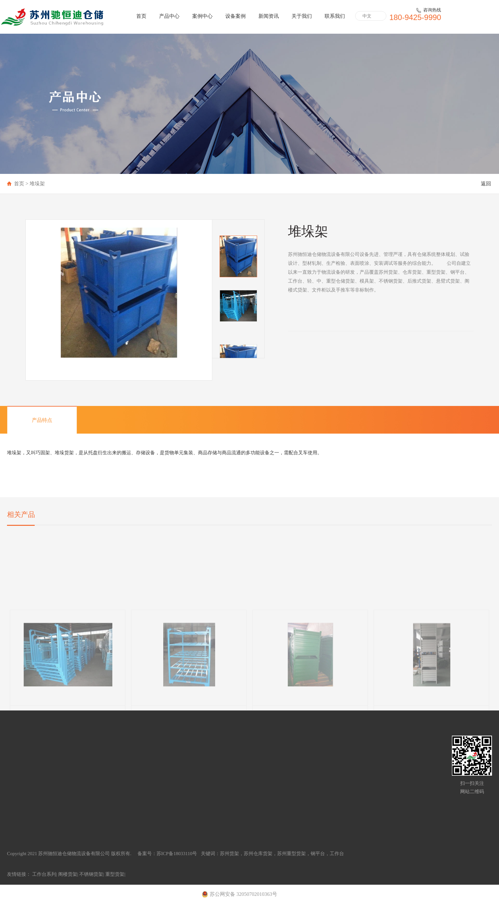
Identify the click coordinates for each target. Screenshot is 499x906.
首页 (141, 16)
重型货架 (114, 874)
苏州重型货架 (291, 853)
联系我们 (335, 16)
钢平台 (318, 853)
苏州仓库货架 (258, 853)
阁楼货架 (67, 874)
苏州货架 (229, 853)
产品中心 (169, 16)
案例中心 (202, 16)
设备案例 (235, 16)
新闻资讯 (268, 16)
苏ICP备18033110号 (178, 853)
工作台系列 (44, 874)
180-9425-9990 (415, 17)
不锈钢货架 (91, 874)
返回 (486, 183)
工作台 (337, 853)
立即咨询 (307, 376)
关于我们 (302, 16)
